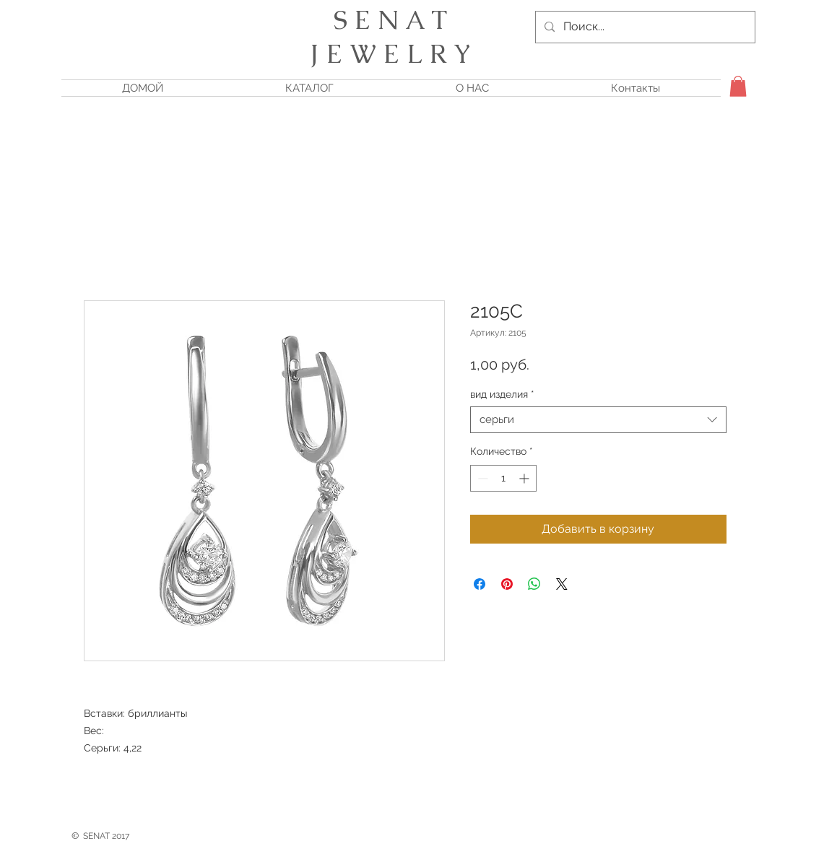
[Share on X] (562, 584)
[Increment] (525, 478)
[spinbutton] (503, 478)
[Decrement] (481, 478)
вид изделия (502, 394)
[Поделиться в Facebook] (479, 584)
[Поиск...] (643, 27)
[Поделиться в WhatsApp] (534, 584)
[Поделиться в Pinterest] (507, 584)
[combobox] (598, 420)
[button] (738, 86)
